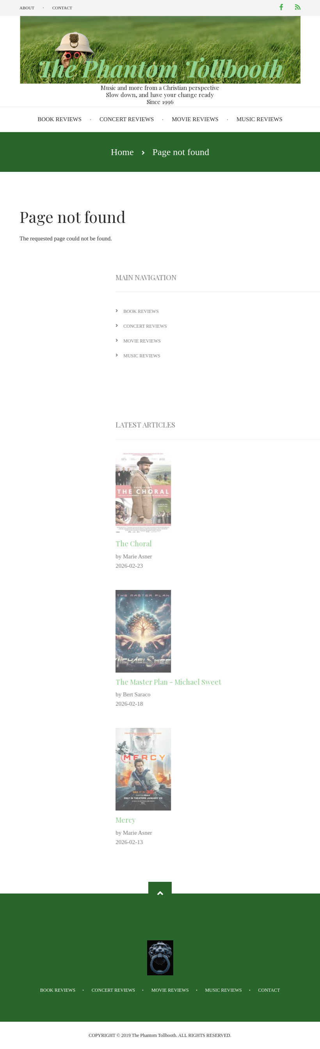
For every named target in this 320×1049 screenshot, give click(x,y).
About (27, 7)
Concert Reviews (127, 119)
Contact (62, 7)
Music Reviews (259, 119)
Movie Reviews (195, 119)
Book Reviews (59, 119)
